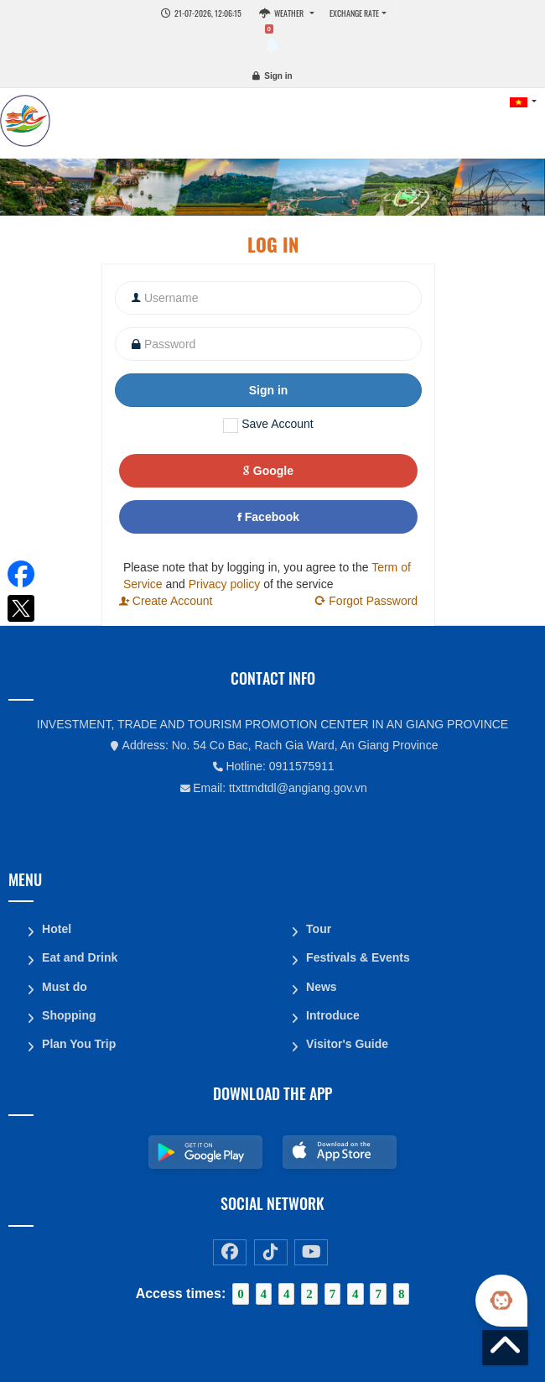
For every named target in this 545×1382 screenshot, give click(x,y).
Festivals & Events (358, 957)
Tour (318, 929)
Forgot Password (366, 601)
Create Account (166, 601)
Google (268, 470)
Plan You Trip (79, 1043)
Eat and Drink (79, 957)
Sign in (278, 76)
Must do (64, 986)
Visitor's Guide (347, 1043)
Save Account (277, 423)
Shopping (69, 1014)
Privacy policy (225, 584)
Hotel (56, 929)
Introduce (333, 1014)
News (321, 986)
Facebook (268, 517)
